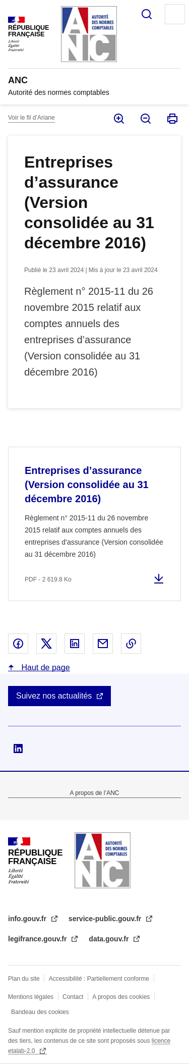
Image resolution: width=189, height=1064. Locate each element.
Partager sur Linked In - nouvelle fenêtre (75, 643)
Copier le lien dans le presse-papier (131, 643)
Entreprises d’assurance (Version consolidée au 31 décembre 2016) (87, 484)
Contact (72, 996)
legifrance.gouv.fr (38, 939)
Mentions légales (30, 996)
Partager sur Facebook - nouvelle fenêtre (18, 643)
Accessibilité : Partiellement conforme (99, 978)
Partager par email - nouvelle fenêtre (103, 643)
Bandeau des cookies (40, 1012)
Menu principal (175, 14)
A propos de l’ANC (94, 792)
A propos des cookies (121, 996)
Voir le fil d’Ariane (31, 117)
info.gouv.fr (28, 919)
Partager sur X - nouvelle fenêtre (46, 643)
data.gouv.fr (110, 939)
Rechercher (147, 14)
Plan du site (24, 978)
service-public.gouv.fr (106, 919)
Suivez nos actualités (54, 695)
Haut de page (44, 667)
